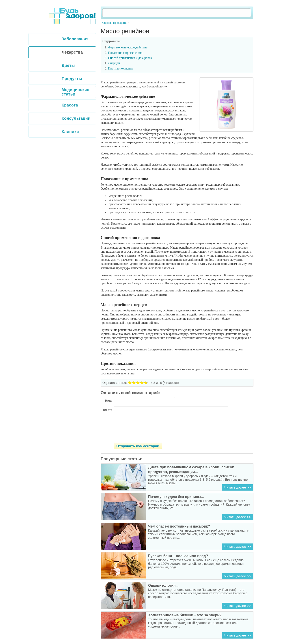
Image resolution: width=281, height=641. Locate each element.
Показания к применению (125, 52)
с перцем (114, 63)
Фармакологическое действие (127, 47)
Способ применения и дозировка (130, 58)
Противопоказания (120, 68)
